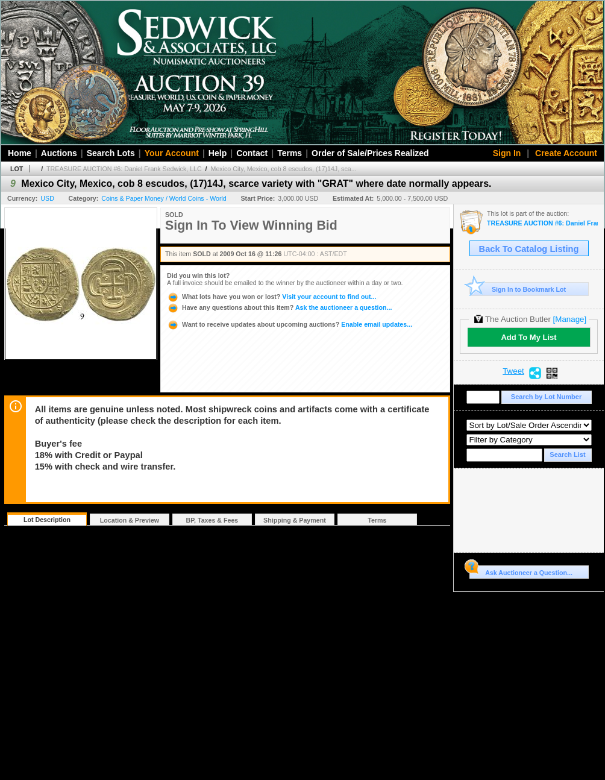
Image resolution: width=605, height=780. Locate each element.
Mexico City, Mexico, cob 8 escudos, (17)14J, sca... (284, 168)
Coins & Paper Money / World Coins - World (163, 198)
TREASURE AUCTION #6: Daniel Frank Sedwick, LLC (124, 168)
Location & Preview (129, 520)
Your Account (172, 153)
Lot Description (47, 519)
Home (19, 153)
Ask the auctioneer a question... (279, 307)
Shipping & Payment (294, 520)
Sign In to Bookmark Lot (517, 289)
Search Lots (111, 153)
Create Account (566, 153)
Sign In (507, 153)
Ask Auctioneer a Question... (520, 570)
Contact (252, 153)
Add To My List (528, 337)
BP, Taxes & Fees (212, 520)
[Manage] (570, 319)
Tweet (513, 371)
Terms (289, 153)
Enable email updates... (289, 324)
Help (217, 153)
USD (47, 198)
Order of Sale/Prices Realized (370, 153)
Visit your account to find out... (271, 296)
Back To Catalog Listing (529, 249)
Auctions (59, 153)
